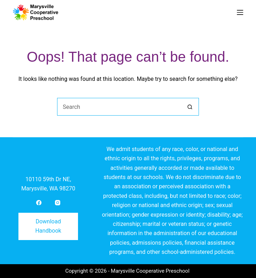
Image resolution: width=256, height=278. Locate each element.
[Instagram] (58, 202)
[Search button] (190, 107)
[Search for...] (119, 107)
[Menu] (240, 12)
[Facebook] (39, 202)
